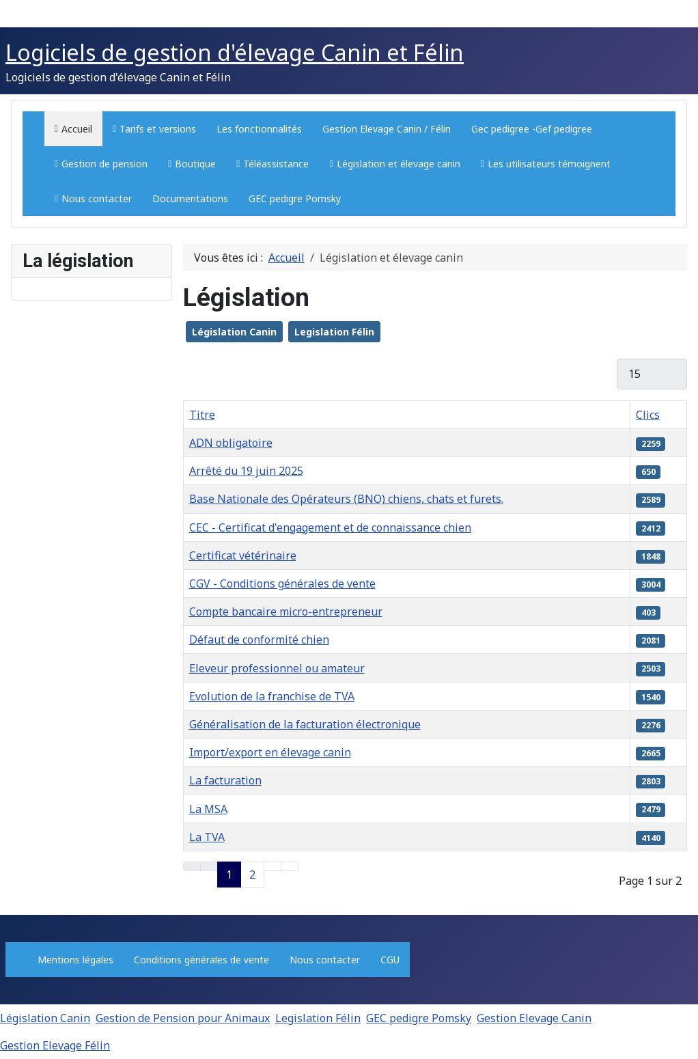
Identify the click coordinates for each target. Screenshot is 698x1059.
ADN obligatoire (231, 442)
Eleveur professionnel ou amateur (277, 668)
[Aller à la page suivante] (272, 866)
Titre (202, 414)
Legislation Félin (334, 331)
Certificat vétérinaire (242, 555)
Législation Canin (234, 331)
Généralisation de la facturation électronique (305, 724)
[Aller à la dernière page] (289, 866)
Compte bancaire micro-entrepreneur (285, 611)
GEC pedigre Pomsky (418, 1018)
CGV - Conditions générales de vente (282, 583)
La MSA (208, 808)
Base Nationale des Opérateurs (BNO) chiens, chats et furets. (346, 498)
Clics (648, 414)
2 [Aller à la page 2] (252, 874)
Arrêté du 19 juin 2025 (246, 470)
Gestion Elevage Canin (534, 1018)
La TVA (207, 836)
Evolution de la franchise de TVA (271, 696)
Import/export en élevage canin (270, 752)
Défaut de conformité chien (259, 639)
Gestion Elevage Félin (55, 1045)
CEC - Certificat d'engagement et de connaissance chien (330, 527)
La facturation (225, 780)
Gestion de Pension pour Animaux (183, 1018)
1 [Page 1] (229, 874)
